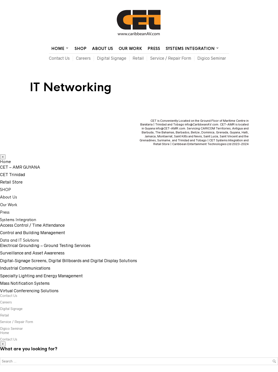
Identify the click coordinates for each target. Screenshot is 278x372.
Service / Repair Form (170, 58)
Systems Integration (190, 48)
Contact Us (190, 3)
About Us (102, 48)
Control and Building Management (32, 232)
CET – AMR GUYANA (20, 167)
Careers (83, 58)
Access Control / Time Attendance (32, 225)
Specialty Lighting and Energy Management (41, 276)
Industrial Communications (25, 268)
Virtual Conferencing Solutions (29, 291)
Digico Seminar (211, 58)
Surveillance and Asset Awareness (32, 253)
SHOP (80, 48)
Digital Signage (111, 58)
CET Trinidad (12, 174)
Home (172, 3)
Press (154, 48)
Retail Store (11, 182)
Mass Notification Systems (25, 283)
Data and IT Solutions (19, 240)
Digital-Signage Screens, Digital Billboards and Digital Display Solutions (68, 260)
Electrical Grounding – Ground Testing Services (45, 245)
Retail (138, 58)
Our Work (130, 48)
